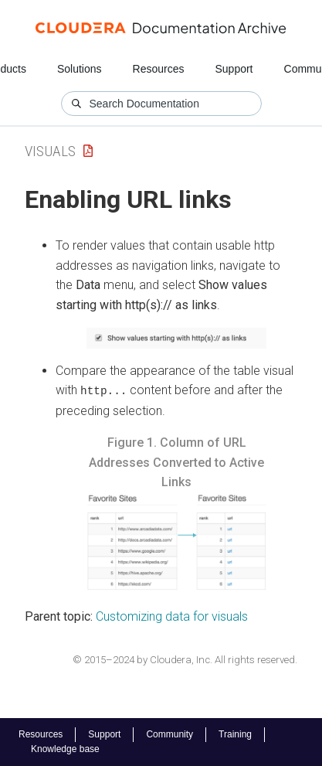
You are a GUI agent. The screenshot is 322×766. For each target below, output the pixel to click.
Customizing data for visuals (172, 616)
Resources (159, 69)
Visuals (50, 151)
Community (169, 734)
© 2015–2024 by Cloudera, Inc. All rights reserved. (185, 659)
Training (235, 734)
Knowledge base (65, 749)
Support (234, 69)
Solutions (79, 69)
